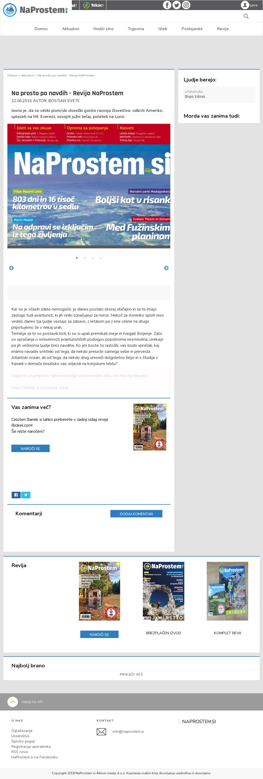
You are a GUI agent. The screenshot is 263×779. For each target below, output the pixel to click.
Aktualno (70, 28)
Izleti (162, 28)
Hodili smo (103, 28)
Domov (41, 28)
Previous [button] (11, 268)
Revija (223, 28)
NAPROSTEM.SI (199, 721)
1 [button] (76, 258)
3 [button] (92, 258)
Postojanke (192, 28)
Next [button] (166, 268)
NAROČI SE (30, 448)
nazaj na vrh (25, 702)
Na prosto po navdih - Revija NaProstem (66, 76)
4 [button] (100, 258)
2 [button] (84, 258)
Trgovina (136, 28)
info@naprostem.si (128, 731)
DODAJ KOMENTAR (136, 514)
